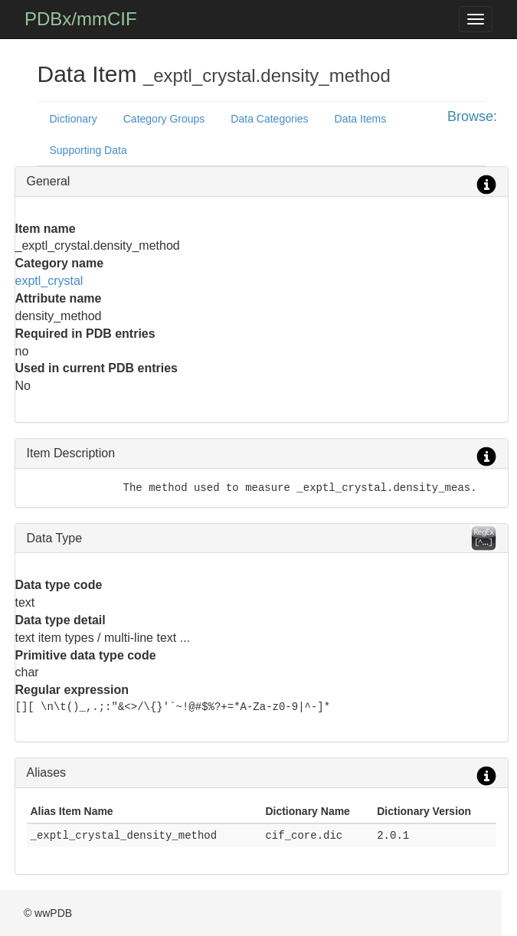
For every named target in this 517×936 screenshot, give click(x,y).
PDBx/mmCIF (81, 18)
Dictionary (73, 119)
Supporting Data (88, 150)
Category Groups (164, 119)
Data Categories (269, 119)
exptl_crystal (49, 280)
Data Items (361, 119)
